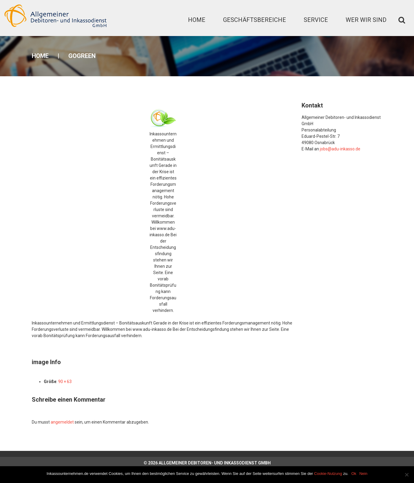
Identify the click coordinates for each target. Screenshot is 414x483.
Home (196, 19)
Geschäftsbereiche (254, 19)
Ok (353, 473)
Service (316, 19)
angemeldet (62, 422)
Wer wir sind (366, 19)
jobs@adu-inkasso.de (340, 148)
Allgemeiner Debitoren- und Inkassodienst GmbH (215, 462)
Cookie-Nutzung (328, 473)
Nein (363, 473)
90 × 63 (65, 381)
